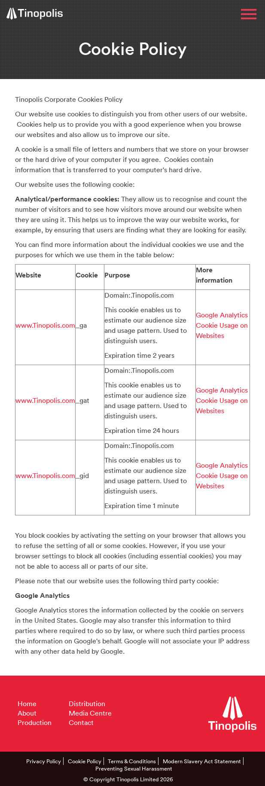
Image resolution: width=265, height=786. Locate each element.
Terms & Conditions (132, 761)
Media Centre (90, 713)
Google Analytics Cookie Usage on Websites (222, 325)
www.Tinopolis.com (45, 325)
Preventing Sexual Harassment (133, 768)
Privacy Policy (43, 761)
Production (35, 722)
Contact (81, 722)
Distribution (87, 703)
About (27, 713)
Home (27, 703)
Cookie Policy (84, 761)
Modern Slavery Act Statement (202, 761)
